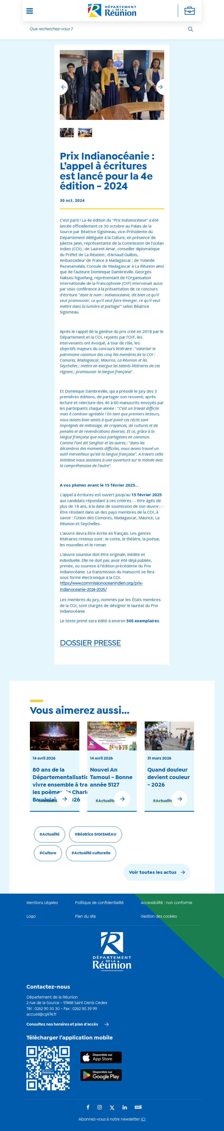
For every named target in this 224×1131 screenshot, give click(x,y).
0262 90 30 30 (47, 1004)
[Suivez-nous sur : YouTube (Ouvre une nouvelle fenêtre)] (138, 1103)
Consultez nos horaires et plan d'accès (62, 1019)
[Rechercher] (190, 29)
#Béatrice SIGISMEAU (95, 829)
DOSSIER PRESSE (90, 638)
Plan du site (85, 911)
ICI (143, 1114)
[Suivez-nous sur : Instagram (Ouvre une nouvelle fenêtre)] (99, 1103)
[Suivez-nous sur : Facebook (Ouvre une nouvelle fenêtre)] (88, 1103)
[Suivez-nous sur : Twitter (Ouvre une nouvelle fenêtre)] (112, 1103)
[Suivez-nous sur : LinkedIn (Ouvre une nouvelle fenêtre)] (125, 1103)
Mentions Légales (42, 898)
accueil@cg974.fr (41, 1009)
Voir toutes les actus (152, 868)
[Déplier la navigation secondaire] (190, 10)
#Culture (48, 848)
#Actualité (48, 796)
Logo (31, 911)
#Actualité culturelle (91, 848)
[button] (160, 82)
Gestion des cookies (159, 911)
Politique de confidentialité (99, 898)
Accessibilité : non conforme (166, 898)
